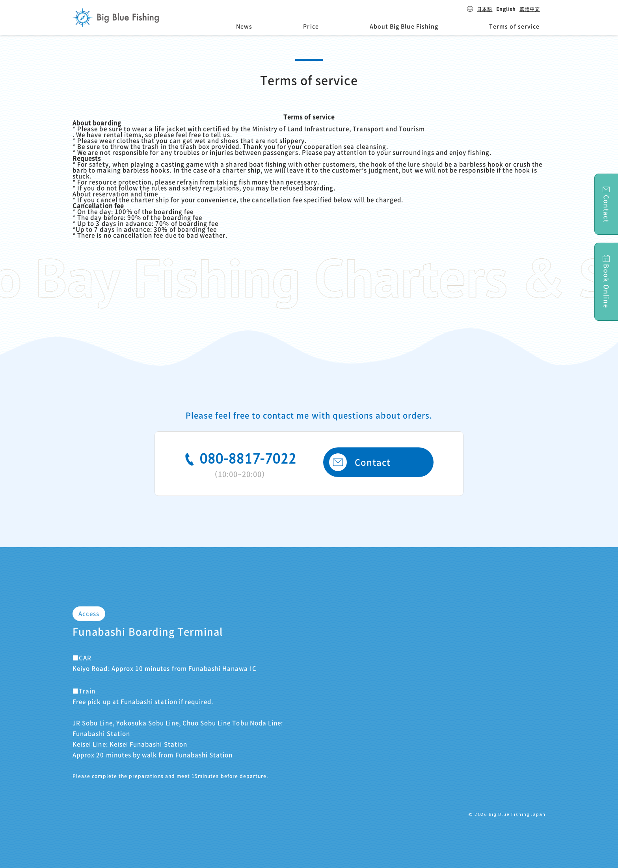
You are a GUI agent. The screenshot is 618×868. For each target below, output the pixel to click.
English (505, 9)
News (244, 26)
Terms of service (514, 26)
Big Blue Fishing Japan (116, 17)
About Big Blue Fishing (404, 26)
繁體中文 (529, 9)
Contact (360, 462)
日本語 (484, 9)
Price (310, 26)
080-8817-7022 (239, 463)
